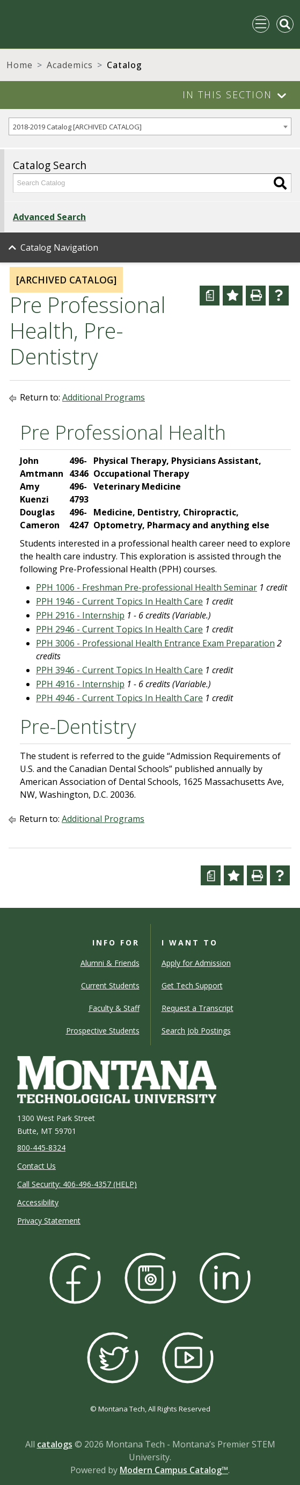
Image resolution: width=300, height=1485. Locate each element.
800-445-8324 (41, 1147)
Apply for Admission (196, 963)
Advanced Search (49, 217)
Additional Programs (103, 397)
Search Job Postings (196, 1030)
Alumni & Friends (110, 963)
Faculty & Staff (114, 1008)
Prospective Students (103, 1030)
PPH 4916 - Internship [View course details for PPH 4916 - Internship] (80, 684)
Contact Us (36, 1166)
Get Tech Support (192, 985)
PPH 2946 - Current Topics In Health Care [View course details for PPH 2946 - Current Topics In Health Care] (119, 629)
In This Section (227, 94)
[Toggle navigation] (261, 24)
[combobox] (150, 126)
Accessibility (37, 1202)
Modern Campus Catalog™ (174, 1470)
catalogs (54, 1444)
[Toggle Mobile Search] (285, 24)
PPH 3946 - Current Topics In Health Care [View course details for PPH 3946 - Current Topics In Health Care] (119, 670)
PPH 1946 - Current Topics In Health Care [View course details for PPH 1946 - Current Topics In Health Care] (119, 601)
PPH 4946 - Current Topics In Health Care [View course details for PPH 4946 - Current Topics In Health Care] (119, 698)
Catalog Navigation (59, 247)
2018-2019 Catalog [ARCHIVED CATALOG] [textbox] (77, 127)
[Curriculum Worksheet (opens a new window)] (209, 295)
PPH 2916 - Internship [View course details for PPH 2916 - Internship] (80, 615)
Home (19, 65)
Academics (70, 65)
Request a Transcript (197, 1008)
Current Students (110, 985)
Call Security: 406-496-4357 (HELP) (77, 1184)
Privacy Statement (49, 1220)
